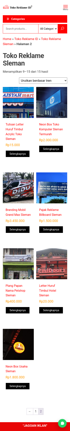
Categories (18, 19)
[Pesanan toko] (43, 80)
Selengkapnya (18, 153)
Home (7, 39)
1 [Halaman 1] (36, 411)
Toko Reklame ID (26, 39)
